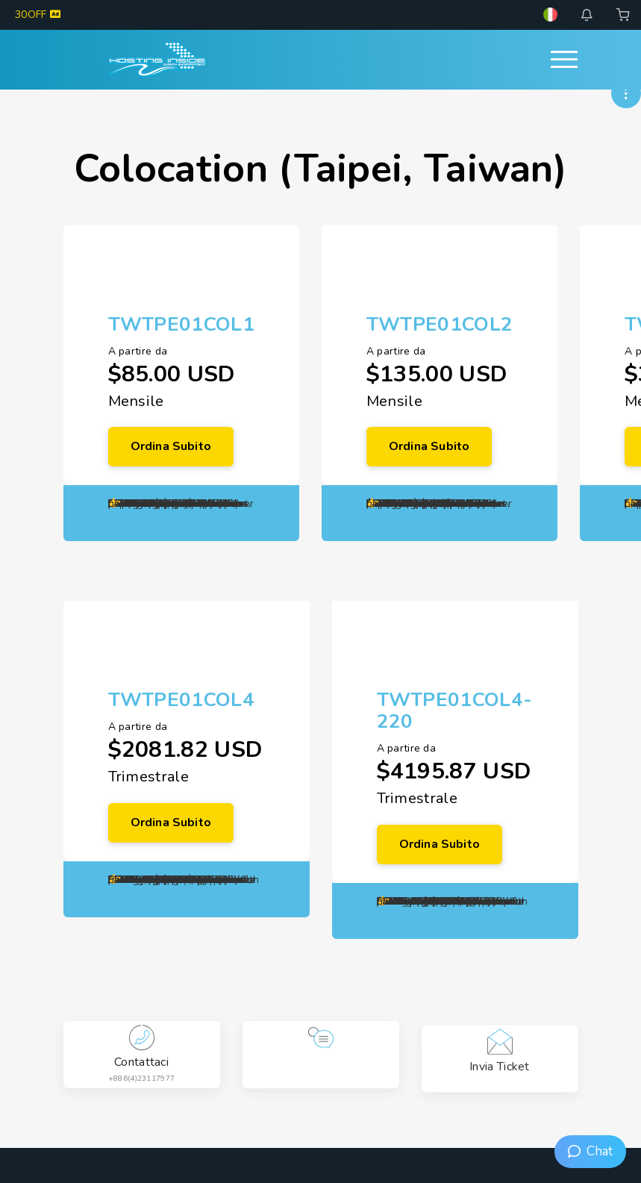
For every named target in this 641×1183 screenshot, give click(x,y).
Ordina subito (171, 446)
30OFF (37, 14)
